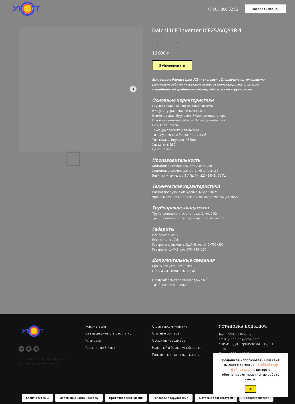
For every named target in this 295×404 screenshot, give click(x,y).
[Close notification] (285, 356)
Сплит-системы (37, 398)
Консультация (95, 326)
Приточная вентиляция (125, 398)
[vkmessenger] (36, 349)
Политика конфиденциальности (176, 355)
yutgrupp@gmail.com (243, 339)
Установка (93, 340)
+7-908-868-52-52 (238, 334)
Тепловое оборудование (170, 398)
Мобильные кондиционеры (78, 398)
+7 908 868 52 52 (223, 9)
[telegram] (21, 349)
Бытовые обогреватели (216, 398)
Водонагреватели (256, 398)
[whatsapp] (29, 349)
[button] (265, 8)
